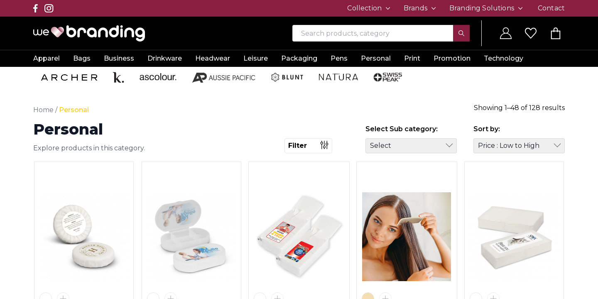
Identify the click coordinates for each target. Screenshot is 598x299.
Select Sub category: (401, 129)
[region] (299, 149)
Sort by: (486, 129)
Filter (308, 145)
